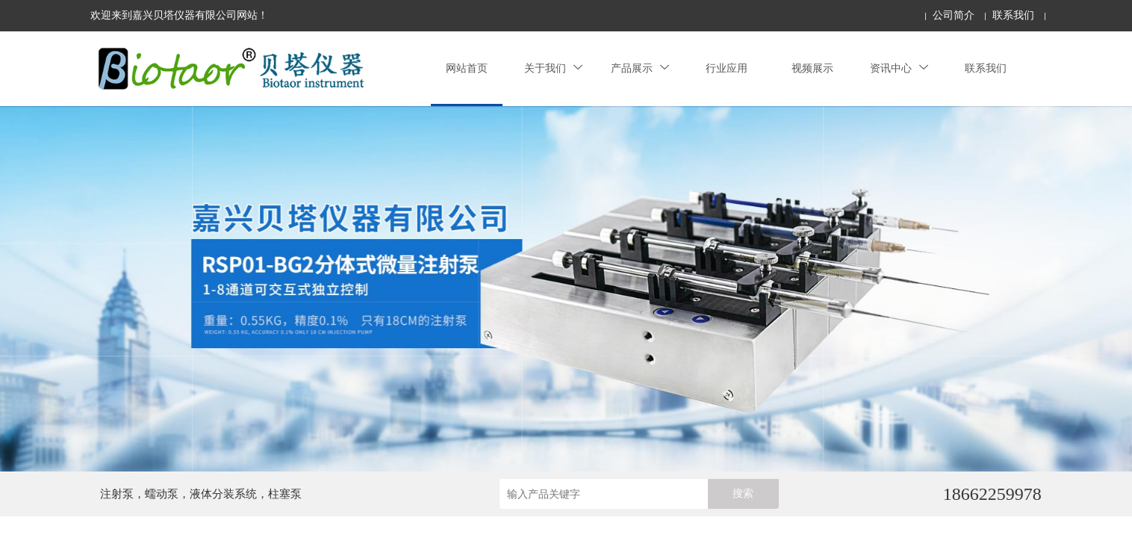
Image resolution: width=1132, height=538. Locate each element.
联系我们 (1013, 15)
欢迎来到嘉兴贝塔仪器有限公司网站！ (179, 15)
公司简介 (953, 15)
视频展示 (812, 68)
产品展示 (640, 68)
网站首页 (467, 68)
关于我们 (553, 68)
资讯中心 (899, 68)
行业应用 (726, 68)
